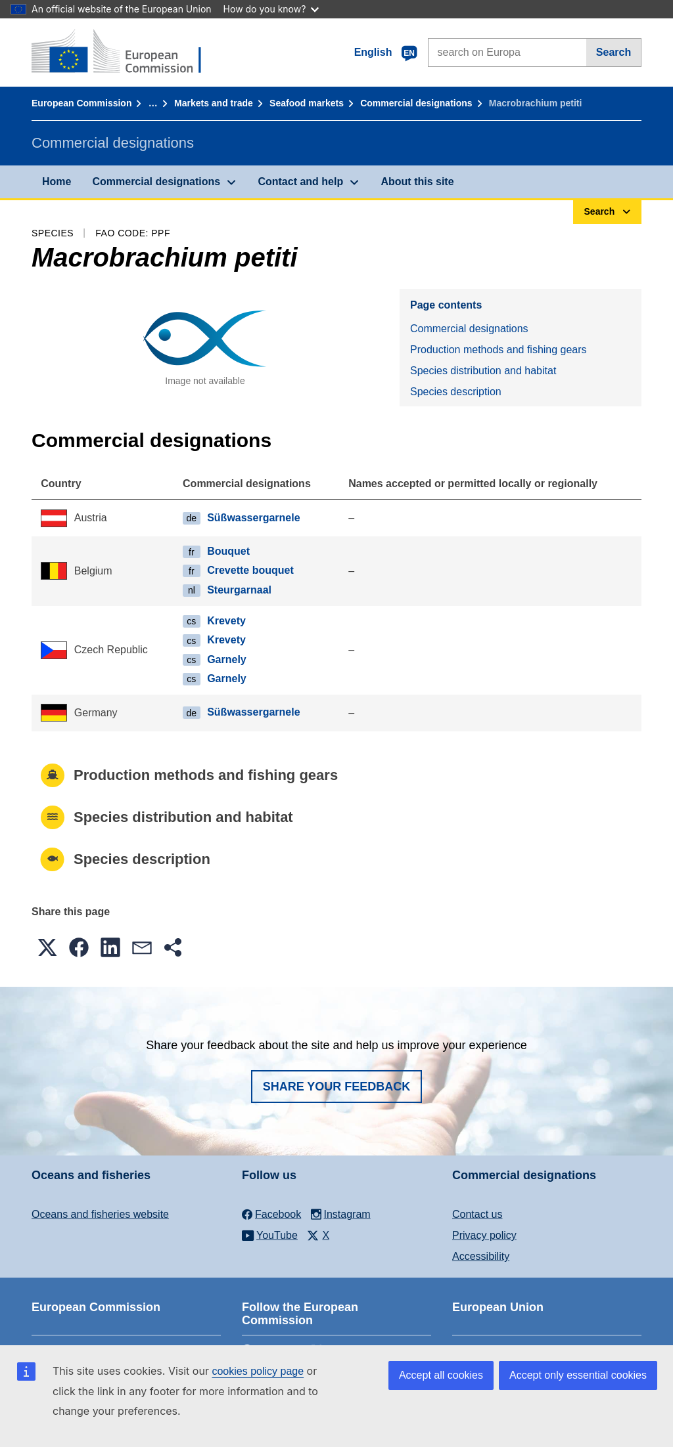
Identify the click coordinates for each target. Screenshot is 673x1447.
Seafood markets (306, 103)
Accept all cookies (441, 1375)
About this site (417, 181)
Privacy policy (484, 1235)
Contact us (477, 1214)
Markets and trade (213, 103)
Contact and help (300, 181)
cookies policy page (258, 1371)
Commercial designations (416, 103)
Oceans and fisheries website (100, 1214)
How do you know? (271, 8)
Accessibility (480, 1256)
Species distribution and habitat (483, 370)
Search (613, 52)
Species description (455, 391)
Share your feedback (337, 1086)
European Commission (81, 103)
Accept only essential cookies (578, 1375)
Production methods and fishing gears (498, 349)
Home (56, 181)
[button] (47, 947)
